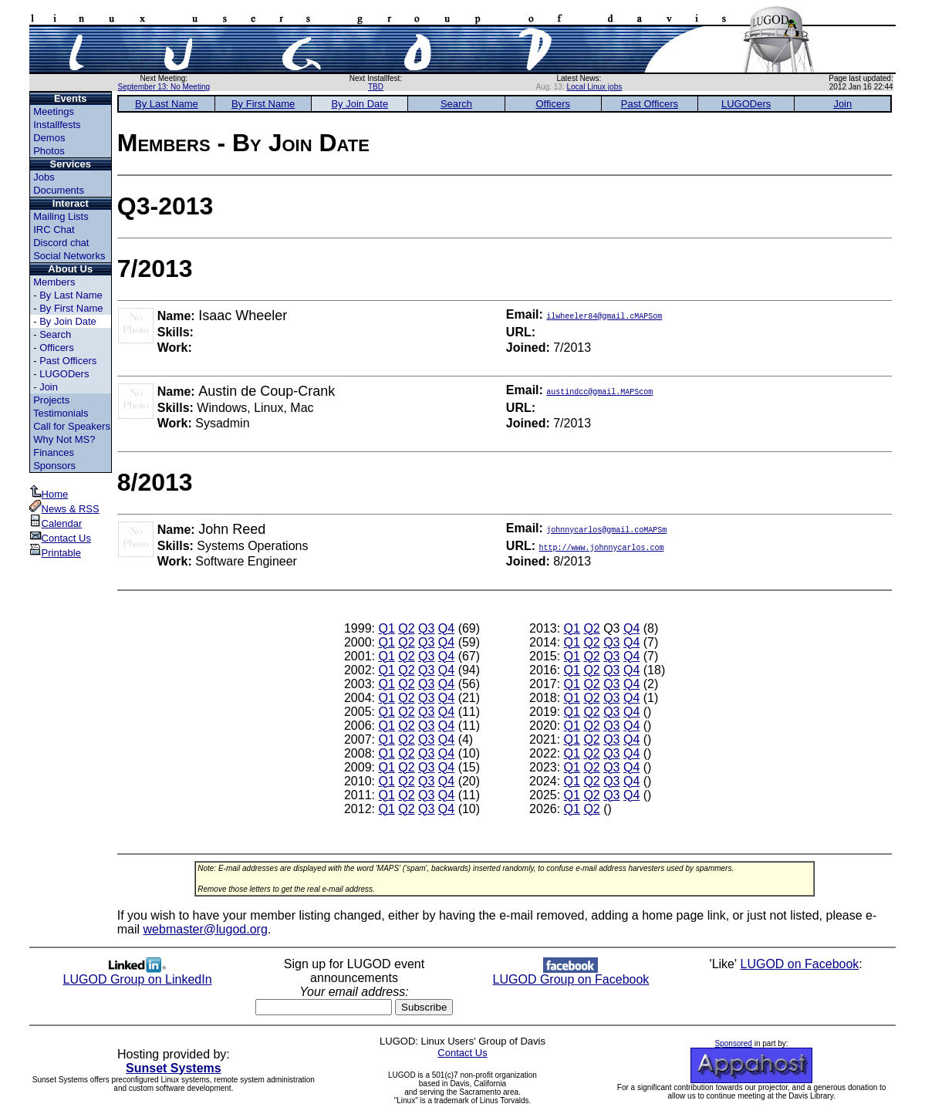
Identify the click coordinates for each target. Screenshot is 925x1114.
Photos (48, 151)
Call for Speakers (71, 426)
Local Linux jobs (595, 87)
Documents (58, 190)
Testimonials (61, 413)
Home (49, 494)
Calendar (56, 523)
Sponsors (54, 465)
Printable (55, 553)
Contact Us (60, 538)
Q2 (406, 628)
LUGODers (64, 374)
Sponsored (733, 1043)
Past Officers (67, 360)
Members (54, 282)
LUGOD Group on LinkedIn (137, 974)
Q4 (446, 628)
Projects (51, 400)
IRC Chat (53, 229)
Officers (56, 347)
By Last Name (71, 295)
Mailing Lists (61, 216)
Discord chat (61, 242)
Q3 (426, 628)
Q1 (386, 628)
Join (48, 387)
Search (55, 334)
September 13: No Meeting (164, 87)
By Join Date (67, 321)
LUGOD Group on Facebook (571, 974)
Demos (49, 137)
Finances (53, 452)
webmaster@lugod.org (205, 929)
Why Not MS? (64, 439)
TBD (375, 87)
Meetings (53, 111)
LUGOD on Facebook (800, 964)
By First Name (71, 308)
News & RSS (64, 509)
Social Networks (69, 256)
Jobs (43, 177)
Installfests (56, 124)
